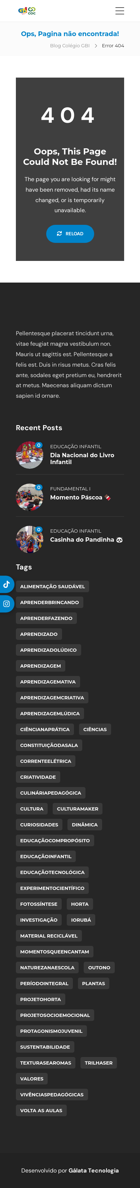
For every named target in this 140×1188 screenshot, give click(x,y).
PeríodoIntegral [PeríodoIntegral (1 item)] (44, 983)
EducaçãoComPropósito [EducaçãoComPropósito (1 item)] (55, 840)
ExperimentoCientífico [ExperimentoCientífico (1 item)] (52, 888)
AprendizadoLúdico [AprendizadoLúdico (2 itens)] (48, 650)
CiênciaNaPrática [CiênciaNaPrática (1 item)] (45, 729)
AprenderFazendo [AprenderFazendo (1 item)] (46, 618)
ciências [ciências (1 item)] (95, 729)
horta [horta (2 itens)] (79, 904)
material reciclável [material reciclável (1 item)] (49, 936)
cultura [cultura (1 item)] (31, 809)
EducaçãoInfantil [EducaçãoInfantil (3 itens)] (45, 856)
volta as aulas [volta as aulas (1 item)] (41, 1110)
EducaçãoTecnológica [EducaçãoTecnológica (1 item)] (52, 872)
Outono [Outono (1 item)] (99, 967)
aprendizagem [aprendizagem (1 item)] (40, 666)
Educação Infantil (75, 446)
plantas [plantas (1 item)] (93, 983)
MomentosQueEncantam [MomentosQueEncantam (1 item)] (54, 952)
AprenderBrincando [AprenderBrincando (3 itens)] (49, 602)
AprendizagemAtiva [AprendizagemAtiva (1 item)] (48, 682)
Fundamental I (70, 489)
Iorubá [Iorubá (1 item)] (81, 920)
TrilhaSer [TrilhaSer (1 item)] (99, 1063)
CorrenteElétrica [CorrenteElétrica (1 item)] (45, 761)
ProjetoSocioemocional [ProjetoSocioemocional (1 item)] (55, 1015)
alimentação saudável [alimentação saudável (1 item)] (52, 586)
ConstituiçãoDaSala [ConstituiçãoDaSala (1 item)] (49, 745)
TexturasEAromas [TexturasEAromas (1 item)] (45, 1063)
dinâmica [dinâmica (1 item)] (84, 824)
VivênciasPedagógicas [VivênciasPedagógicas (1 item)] (52, 1094)
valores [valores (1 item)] (31, 1079)
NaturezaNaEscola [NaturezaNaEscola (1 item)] (47, 967)
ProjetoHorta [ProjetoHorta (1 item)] (40, 999)
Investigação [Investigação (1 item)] (38, 920)
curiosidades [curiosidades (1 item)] (39, 824)
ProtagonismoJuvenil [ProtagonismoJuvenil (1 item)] (51, 1031)
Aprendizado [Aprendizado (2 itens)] (39, 634)
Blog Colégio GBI (70, 45)
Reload (70, 234)
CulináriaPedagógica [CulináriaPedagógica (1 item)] (50, 793)
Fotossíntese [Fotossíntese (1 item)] (38, 904)
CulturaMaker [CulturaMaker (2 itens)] (77, 809)
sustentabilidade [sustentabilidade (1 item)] (45, 1047)
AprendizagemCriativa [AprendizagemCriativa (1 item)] (52, 697)
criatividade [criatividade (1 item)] (38, 777)
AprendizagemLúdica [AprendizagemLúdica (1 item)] (50, 713)
